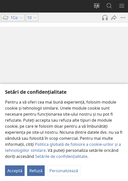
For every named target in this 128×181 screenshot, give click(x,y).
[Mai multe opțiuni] (122, 17)
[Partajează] (113, 17)
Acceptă (14, 170)
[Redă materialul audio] (104, 17)
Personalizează (63, 170)
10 (8, 48)
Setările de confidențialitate (61, 156)
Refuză (35, 170)
